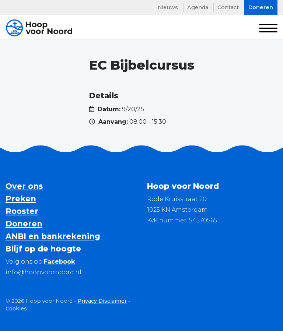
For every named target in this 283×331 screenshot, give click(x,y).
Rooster (22, 211)
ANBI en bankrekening (53, 236)
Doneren (24, 223)
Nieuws (168, 7)
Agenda (197, 7)
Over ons (24, 186)
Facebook (59, 261)
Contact (228, 7)
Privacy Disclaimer (102, 300)
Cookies (16, 308)
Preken (21, 198)
